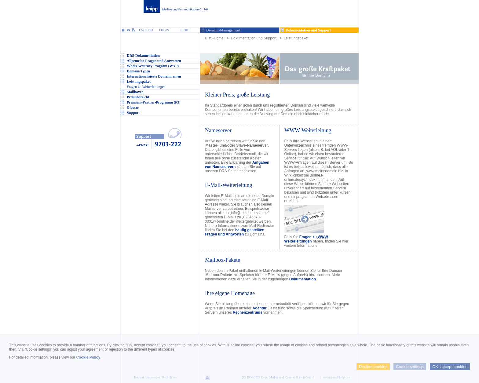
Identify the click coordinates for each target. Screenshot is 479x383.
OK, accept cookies (449, 366)
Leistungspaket (296, 38)
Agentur (260, 308)
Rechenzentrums (247, 312)
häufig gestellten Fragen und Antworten (235, 232)
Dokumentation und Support (253, 38)
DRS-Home (214, 38)
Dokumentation (302, 279)
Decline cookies (373, 366)
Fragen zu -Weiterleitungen (306, 239)
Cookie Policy (88, 357)
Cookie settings (410, 366)
